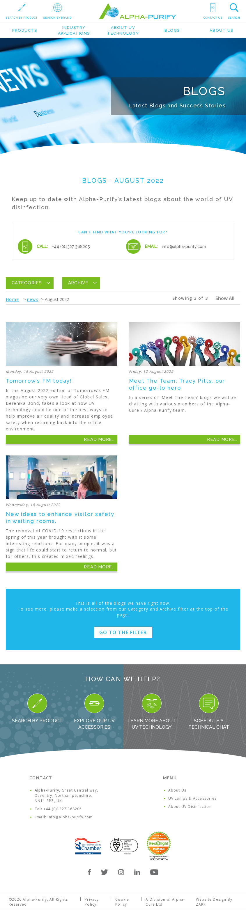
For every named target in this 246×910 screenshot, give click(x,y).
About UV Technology (123, 30)
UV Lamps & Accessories (192, 798)
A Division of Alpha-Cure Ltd (165, 902)
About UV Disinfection (190, 806)
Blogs (172, 30)
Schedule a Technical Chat (208, 711)
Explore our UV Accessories (94, 711)
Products (24, 30)
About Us (221, 30)
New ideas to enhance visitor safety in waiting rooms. (60, 517)
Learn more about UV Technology (152, 711)
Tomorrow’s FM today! (39, 381)
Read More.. (99, 439)
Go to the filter (123, 632)
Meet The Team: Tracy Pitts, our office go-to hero (177, 384)
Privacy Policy (92, 902)
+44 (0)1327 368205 (71, 246)
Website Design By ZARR (214, 902)
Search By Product (37, 708)
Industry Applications (74, 30)
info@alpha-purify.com (184, 246)
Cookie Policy (122, 902)
